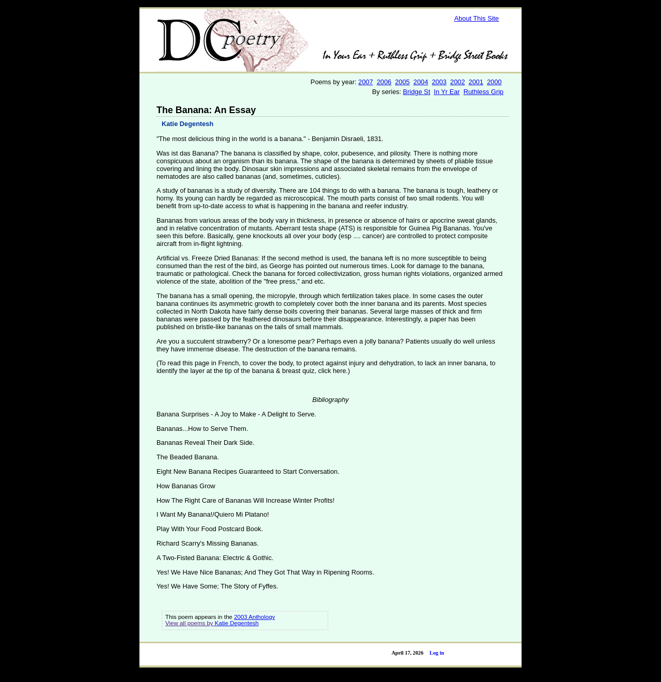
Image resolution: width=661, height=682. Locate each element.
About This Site (476, 18)
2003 (439, 82)
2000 (494, 82)
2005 (402, 82)
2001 (475, 82)
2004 (421, 82)
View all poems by (190, 623)
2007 (365, 82)
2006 (383, 82)
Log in (437, 653)
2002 (457, 82)
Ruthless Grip (483, 92)
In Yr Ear (447, 92)
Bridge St (416, 92)
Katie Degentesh (187, 124)
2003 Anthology (254, 617)
